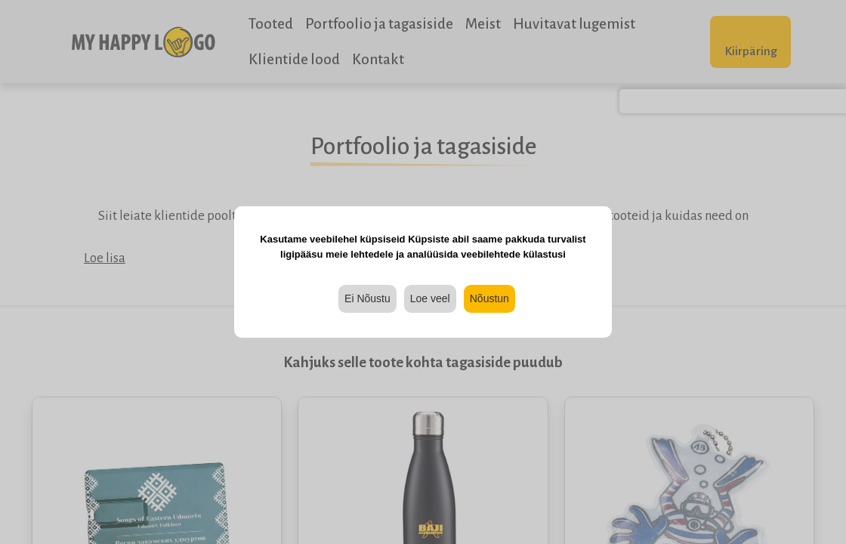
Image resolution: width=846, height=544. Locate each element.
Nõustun (489, 298)
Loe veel (430, 298)
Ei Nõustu (367, 298)
